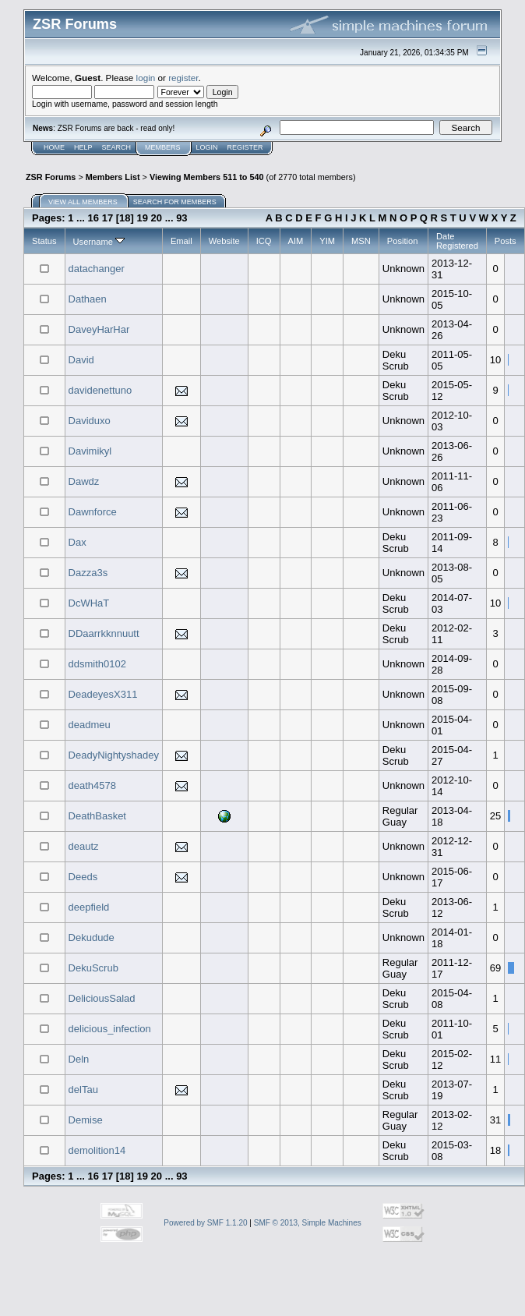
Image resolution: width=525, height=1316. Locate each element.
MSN (361, 241)
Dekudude (92, 937)
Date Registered (457, 241)
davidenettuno (100, 390)
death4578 (92, 785)
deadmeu (90, 725)
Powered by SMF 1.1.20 (205, 1223)
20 (156, 218)
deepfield (89, 907)
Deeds (83, 877)
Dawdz (84, 481)
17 (107, 218)
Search (117, 147)
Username (99, 241)
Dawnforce (93, 512)
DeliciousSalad (102, 998)
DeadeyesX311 (103, 694)
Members (163, 147)
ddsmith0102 (97, 664)
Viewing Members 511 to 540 (207, 177)
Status (44, 241)
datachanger (97, 268)
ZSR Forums (51, 177)
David (81, 360)
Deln (79, 1059)
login (146, 78)
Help (83, 147)
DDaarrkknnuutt (104, 633)
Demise (86, 1120)
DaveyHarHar (99, 329)
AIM (296, 241)
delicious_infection (110, 1029)
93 (181, 218)
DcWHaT (89, 603)
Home (54, 147)
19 (142, 218)
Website (224, 241)
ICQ (264, 241)
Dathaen (88, 299)
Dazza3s (88, 572)
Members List (113, 177)
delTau (83, 1089)
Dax (77, 542)
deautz (84, 846)
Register (245, 147)
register (183, 78)
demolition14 (97, 1150)
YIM (327, 241)
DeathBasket (97, 816)
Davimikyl (90, 451)
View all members (83, 202)
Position (402, 241)
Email (181, 241)
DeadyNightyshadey (114, 755)
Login (207, 147)
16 (93, 218)
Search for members (175, 202)
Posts (505, 241)
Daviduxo (90, 420)
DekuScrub (93, 968)
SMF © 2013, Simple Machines (307, 1223)
